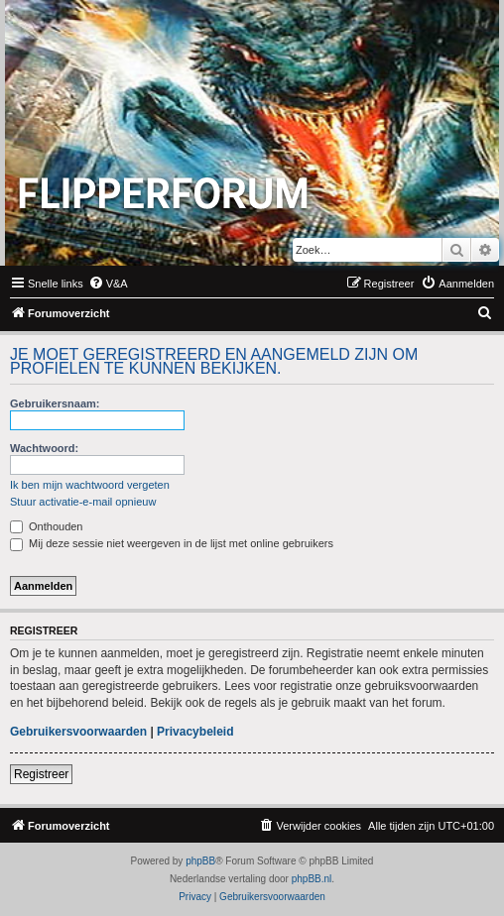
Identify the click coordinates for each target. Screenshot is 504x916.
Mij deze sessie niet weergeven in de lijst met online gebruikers (171, 543)
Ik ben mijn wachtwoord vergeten (90, 485)
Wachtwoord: (44, 448)
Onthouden (46, 526)
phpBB (200, 861)
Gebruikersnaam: (54, 403)
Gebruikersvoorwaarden (78, 732)
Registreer (41, 774)
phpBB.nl (312, 878)
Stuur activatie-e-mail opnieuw (83, 502)
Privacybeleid (195, 732)
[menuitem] (108, 283)
